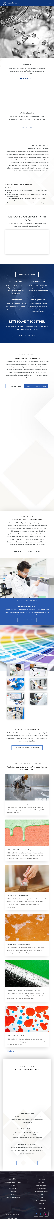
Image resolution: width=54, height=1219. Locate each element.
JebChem (41, 1182)
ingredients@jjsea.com (12, 1214)
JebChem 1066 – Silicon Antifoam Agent (18, 944)
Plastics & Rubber (41, 1188)
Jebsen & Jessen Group (13, 1197)
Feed (41, 1197)
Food (41, 1194)
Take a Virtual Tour (27, 600)
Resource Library (16, 386)
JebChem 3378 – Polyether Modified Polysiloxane (21, 850)
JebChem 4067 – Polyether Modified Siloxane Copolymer (23, 990)
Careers (12, 1194)
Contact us (27, 127)
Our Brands (12, 1188)
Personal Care (41, 1203)
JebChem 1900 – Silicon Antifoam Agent (18, 804)
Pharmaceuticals (41, 1200)
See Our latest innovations (27, 551)
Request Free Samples (36, 386)
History (13, 1185)
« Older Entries (9, 1051)
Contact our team (27, 1163)
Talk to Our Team (27, 335)
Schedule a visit (27, 620)
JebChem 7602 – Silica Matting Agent (17, 895)
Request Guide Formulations (27, 747)
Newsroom (12, 1191)
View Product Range (27, 274)
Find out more (27, 79)
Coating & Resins (41, 1185)
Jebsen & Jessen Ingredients (12, 1182)
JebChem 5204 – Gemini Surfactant (17, 1036)
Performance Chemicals (41, 1191)
